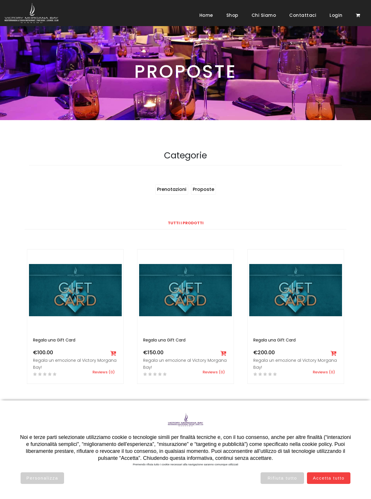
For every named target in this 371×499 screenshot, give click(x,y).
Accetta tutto (328, 478)
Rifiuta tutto (282, 478)
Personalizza (42, 478)
